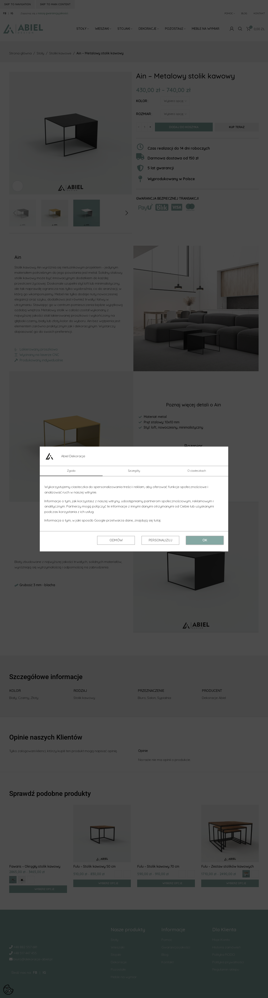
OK (204, 540)
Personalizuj (160, 540)
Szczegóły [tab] (134, 470)
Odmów (116, 540)
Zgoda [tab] (71, 470)
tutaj (157, 520)
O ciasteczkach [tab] (197, 470)
